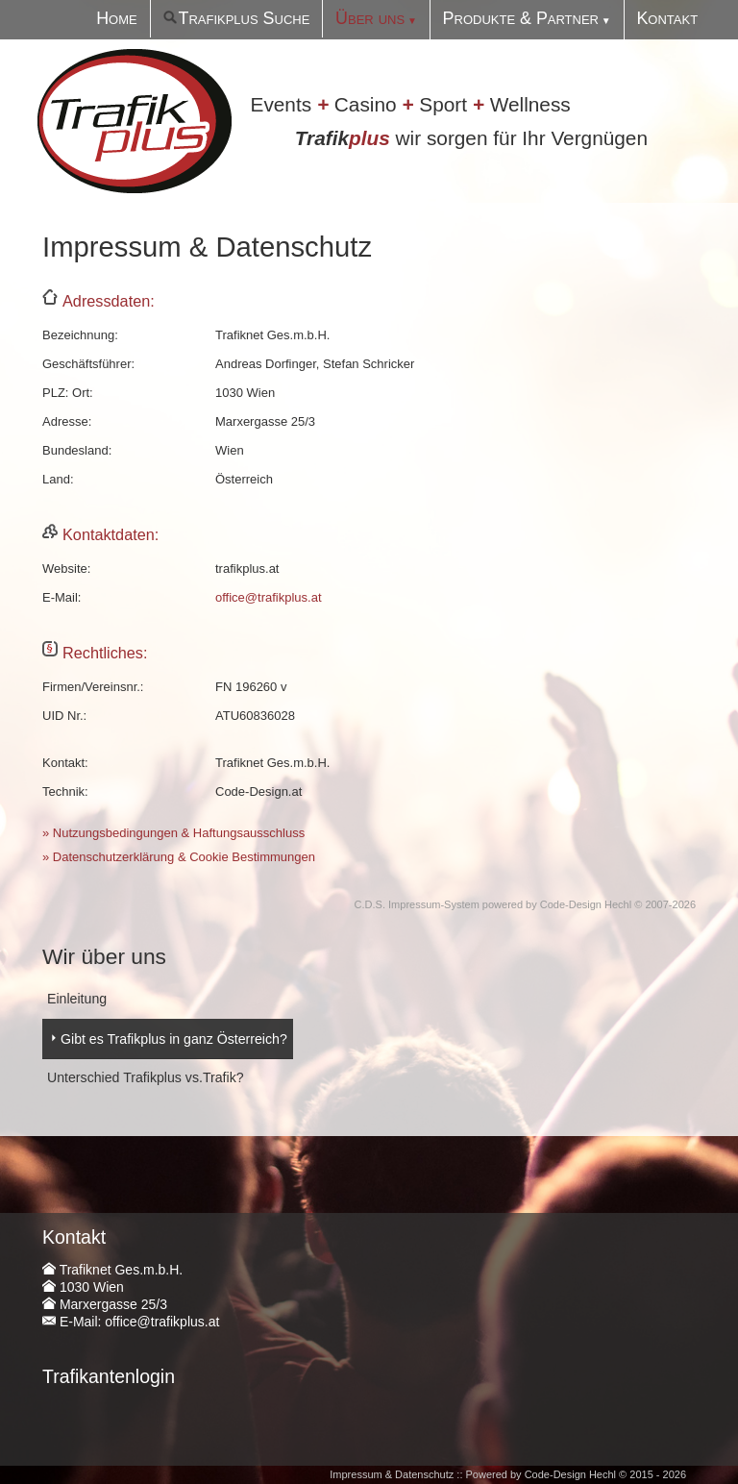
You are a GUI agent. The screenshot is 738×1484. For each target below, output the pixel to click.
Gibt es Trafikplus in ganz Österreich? (164, 1034)
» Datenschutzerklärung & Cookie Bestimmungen (178, 857)
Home (209, 19)
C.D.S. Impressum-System (417, 904)
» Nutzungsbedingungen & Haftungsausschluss (173, 833)
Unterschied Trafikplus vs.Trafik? (137, 1070)
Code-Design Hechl (585, 904)
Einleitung (74, 997)
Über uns (423, 19)
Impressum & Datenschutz (392, 1465)
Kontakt (675, 19)
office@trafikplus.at (268, 597)
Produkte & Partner (550, 19)
